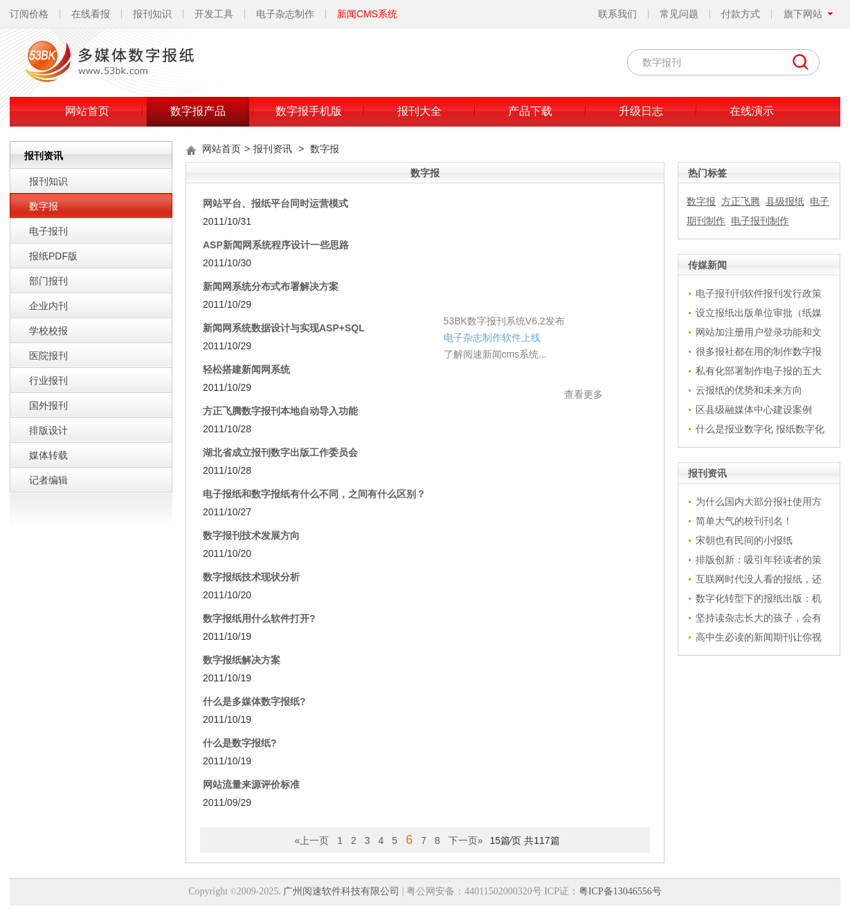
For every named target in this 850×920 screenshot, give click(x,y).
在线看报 (90, 13)
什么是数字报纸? (240, 742)
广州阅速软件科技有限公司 (341, 891)
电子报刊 (48, 231)
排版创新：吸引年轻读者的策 (759, 559)
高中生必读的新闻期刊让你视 (759, 637)
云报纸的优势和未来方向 (749, 390)
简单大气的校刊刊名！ (744, 520)
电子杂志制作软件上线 (381, 295)
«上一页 (311, 840)
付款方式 (740, 13)
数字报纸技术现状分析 (251, 576)
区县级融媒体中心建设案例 (754, 409)
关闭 (486, 258)
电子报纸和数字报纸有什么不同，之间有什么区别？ (314, 493)
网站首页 (87, 111)
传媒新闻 (707, 264)
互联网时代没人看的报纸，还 (759, 579)
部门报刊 (48, 280)
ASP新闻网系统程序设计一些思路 (276, 244)
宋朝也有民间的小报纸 (744, 540)
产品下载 (530, 111)
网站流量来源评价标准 (251, 784)
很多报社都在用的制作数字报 (759, 351)
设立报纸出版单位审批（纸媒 (759, 312)
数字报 (43, 206)
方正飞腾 (740, 201)
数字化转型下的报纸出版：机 (759, 598)
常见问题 (679, 13)
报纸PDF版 (53, 255)
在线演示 (752, 111)
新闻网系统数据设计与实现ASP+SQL (284, 327)
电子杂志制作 (285, 13)
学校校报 (48, 330)
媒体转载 (48, 455)
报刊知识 (152, 13)
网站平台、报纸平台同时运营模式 (275, 203)
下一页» (466, 840)
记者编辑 (48, 480)
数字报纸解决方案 (241, 659)
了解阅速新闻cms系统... (384, 312)
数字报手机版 (308, 111)
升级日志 (641, 111)
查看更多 (472, 352)
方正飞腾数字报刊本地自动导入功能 (280, 410)
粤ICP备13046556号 (620, 891)
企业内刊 (48, 305)
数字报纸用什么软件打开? (259, 618)
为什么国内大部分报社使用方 (759, 501)
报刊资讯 (272, 148)
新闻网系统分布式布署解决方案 (270, 286)
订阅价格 (29, 13)
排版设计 (48, 430)
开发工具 (214, 13)
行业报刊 (48, 380)
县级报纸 (785, 201)
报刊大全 (419, 111)
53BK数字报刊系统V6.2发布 (393, 278)
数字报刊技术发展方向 (251, 535)
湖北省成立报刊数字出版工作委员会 (280, 452)
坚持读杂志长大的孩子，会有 (759, 617)
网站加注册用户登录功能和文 (759, 332)
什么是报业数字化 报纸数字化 (760, 428)
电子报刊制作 (760, 220)
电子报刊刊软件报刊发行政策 (759, 293)
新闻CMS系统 (367, 13)
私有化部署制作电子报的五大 (759, 370)
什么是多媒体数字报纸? (254, 701)
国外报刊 (48, 405)
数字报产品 (198, 111)
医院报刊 (48, 355)
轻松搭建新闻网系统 (246, 369)
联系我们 (617, 13)
